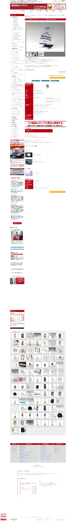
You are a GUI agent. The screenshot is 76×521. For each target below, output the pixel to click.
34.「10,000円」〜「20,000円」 (17, 81)
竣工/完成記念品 (22, 446)
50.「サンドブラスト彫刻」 (16, 111)
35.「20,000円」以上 (15, 83)
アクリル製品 (44, 15)
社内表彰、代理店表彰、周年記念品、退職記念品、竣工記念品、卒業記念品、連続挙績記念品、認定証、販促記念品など (26, 1)
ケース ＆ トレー (43, 452)
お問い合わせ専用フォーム (39, 473)
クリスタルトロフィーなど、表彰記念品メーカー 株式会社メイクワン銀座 (23, 0)
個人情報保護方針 (35, 517)
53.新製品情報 (13, 117)
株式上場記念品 (22, 456)
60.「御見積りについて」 (16, 129)
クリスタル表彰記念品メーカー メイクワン (50, 519)
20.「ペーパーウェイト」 (16, 53)
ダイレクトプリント (57, 448)
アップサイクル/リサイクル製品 (46, 456)
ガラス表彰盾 (43, 445)
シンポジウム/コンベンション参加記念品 (26, 452)
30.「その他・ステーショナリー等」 (18, 74)
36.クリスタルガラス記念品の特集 (16, 85)
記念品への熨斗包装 (37, 154)
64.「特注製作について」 (16, 136)
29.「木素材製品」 (15, 72)
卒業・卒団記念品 (22, 447)
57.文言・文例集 (14, 124)
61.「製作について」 (15, 131)
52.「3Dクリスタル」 (15, 115)
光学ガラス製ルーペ (44, 447)
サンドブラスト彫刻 (57, 447)
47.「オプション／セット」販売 (17, 106)
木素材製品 (42, 458)
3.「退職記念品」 (15, 20)
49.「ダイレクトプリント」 (16, 110)
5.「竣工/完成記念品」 (15, 24)
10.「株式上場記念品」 (15, 34)
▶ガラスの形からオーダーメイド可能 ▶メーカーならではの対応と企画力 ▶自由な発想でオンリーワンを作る (16, 264)
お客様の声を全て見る (17, 223)
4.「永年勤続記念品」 (15, 22)
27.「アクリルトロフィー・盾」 (17, 68)
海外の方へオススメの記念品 (24, 457)
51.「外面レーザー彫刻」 (16, 113)
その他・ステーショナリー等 (45, 453)
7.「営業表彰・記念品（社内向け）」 (18, 27)
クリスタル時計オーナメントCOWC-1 (18, 205)
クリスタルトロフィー (44, 448)
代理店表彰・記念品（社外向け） (25, 455)
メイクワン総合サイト (27, 517)
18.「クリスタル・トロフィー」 (17, 50)
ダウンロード (36, 115)
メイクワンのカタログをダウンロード (17, 276)
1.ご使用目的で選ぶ (14, 17)
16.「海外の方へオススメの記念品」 (18, 46)
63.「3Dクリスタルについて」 (17, 135)
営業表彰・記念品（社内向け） (25, 454)
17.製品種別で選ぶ (14, 48)
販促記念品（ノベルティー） (24, 453)
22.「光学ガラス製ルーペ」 (16, 57)
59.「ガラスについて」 (15, 128)
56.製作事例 (13, 122)
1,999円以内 (36, 182)
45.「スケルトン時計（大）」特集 (17, 103)
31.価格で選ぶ (13, 76)
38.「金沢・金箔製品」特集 (16, 89)
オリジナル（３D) (15, 181)
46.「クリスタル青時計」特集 (16, 104)
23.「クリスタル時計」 (15, 59)
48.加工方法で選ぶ (14, 108)
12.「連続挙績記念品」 (15, 37)
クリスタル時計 (43, 446)
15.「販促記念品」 (15, 45)
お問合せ (40, 517)
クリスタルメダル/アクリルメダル (46, 455)
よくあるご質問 (50, 517)
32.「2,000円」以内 (15, 78)
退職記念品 (21, 448)
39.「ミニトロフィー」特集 (16, 91)
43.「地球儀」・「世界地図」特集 (17, 99)
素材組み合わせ (56, 452)
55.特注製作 (13, 120)
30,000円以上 (14, 452)
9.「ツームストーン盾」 (16, 32)
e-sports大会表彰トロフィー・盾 (25, 461)
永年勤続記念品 (22, 460)
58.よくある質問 (14, 126)
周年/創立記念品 (22, 445)
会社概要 (12, 517)
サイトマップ (44, 517)
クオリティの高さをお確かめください (17, 272)
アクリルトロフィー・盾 (45, 457)
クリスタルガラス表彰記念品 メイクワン (33, 15)
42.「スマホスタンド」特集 (16, 97)
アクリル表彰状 (36, 173)
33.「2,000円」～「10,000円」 (17, 79)
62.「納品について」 (15, 133)
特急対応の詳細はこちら (39, 113)
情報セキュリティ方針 (19, 517)
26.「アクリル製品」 (15, 66)
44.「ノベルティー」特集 (16, 101)
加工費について (62, 73)
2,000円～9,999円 (14, 447)
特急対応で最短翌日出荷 (31, 2)
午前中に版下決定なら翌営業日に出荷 (17, 269)
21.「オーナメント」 (15, 55)
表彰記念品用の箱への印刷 (38, 161)
